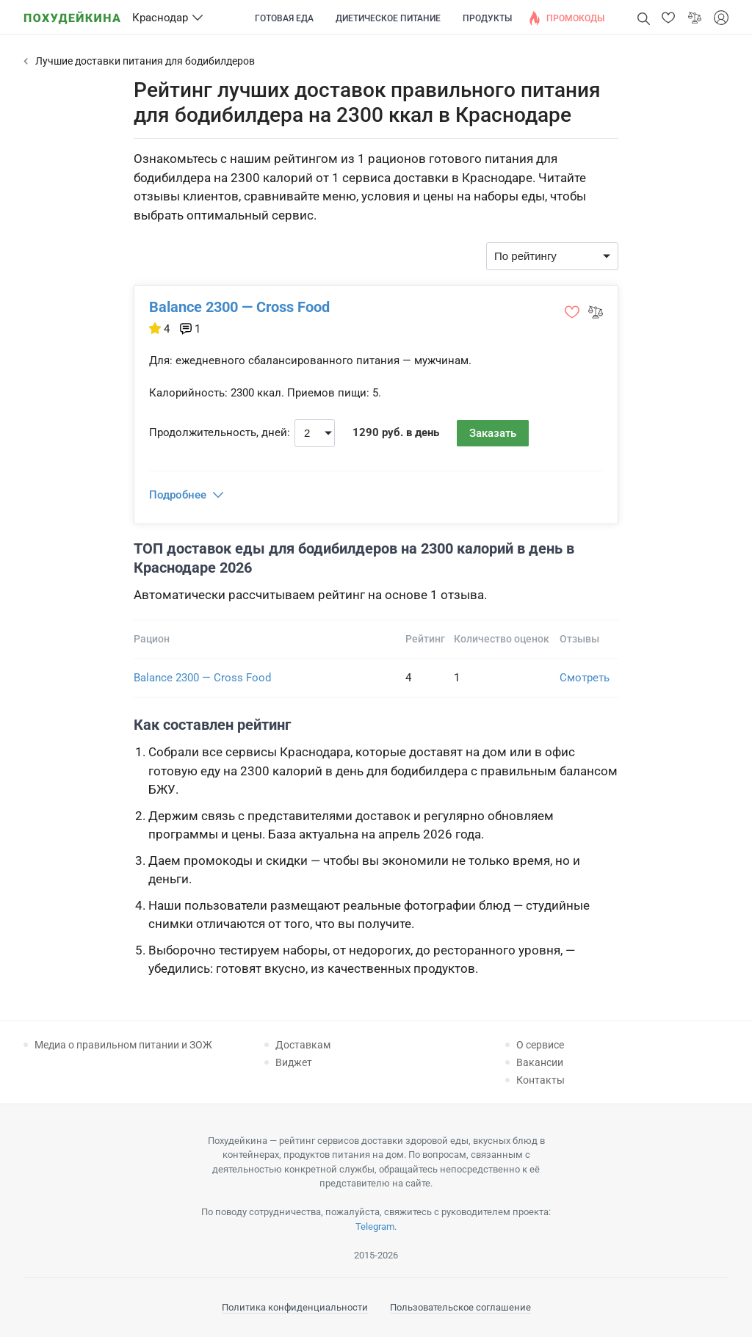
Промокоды (575, 18)
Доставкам (302, 1045)
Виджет (293, 1062)
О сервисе (540, 1045)
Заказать (492, 433)
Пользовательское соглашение (460, 1307)
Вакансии (539, 1062)
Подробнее (177, 494)
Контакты (540, 1080)
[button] (668, 17)
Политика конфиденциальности (295, 1307)
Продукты (487, 18)
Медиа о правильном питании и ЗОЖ (123, 1045)
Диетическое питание (388, 18)
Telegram (374, 1226)
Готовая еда (284, 18)
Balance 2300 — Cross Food (239, 307)
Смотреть (585, 677)
